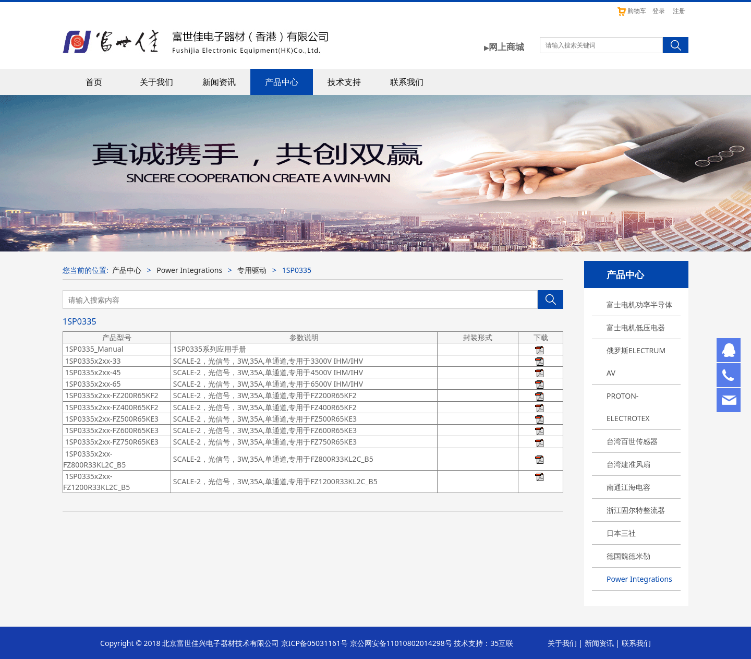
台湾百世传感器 (632, 441)
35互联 (501, 643)
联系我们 (406, 82)
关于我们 (156, 82)
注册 (679, 10)
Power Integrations (639, 579)
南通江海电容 (628, 487)
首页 (94, 82)
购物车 (631, 10)
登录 (658, 10)
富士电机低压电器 (636, 327)
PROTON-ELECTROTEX (628, 407)
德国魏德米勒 (628, 556)
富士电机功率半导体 (639, 304)
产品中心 (281, 82)
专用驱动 (252, 270)
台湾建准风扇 (628, 464)
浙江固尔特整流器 (636, 510)
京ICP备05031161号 (314, 643)
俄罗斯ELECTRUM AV (636, 361)
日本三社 (621, 533)
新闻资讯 (219, 82)
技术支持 (344, 82)
